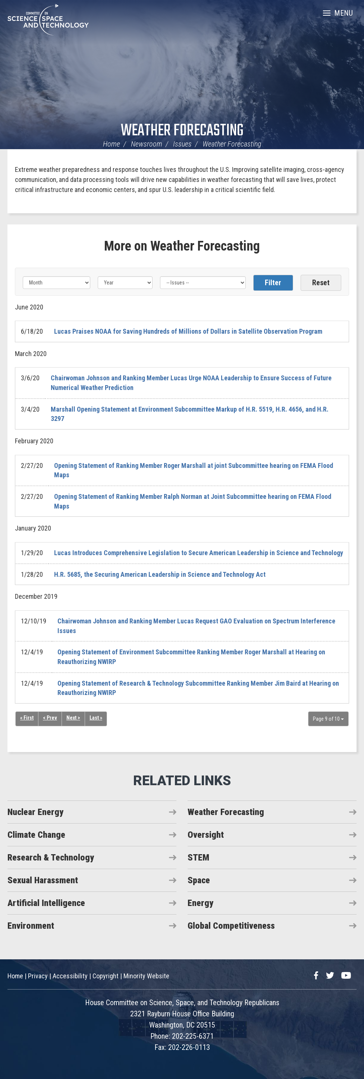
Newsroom (146, 143)
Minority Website (146, 976)
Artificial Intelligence (46, 903)
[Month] (56, 282)
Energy (200, 903)
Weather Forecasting (182, 131)
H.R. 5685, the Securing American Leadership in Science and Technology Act (160, 574)
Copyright (105, 976)
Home (111, 143)
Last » (96, 718)
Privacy (38, 976)
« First (27, 718)
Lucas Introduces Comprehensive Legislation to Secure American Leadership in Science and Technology (198, 553)
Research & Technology (50, 857)
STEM (198, 857)
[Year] (125, 282)
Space (199, 880)
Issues (182, 143)
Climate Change (36, 835)
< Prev (50, 718)
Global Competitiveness (231, 926)
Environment (30, 926)
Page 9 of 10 (328, 719)
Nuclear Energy (35, 812)
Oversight (206, 835)
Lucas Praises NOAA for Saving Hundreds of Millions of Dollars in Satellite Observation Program (188, 331)
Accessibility (70, 976)
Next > (73, 718)
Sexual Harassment (42, 880)
